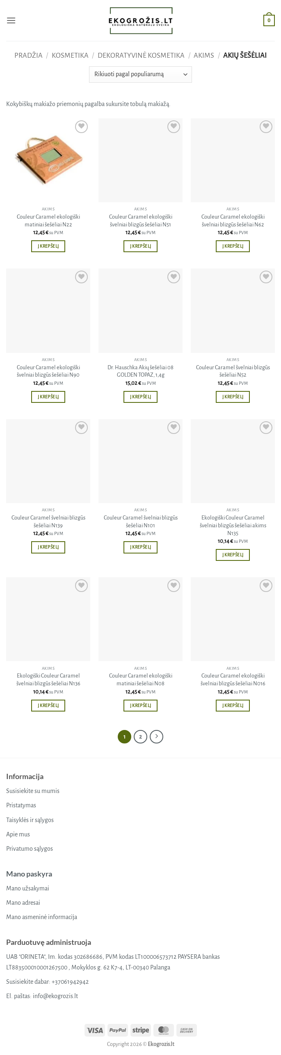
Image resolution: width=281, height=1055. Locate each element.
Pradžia (28, 55)
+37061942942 (70, 981)
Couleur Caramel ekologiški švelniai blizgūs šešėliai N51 (140, 221)
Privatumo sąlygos (29, 848)
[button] (11, 20)
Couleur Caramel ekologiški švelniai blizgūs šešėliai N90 (48, 371)
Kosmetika (70, 55)
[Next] (157, 737)
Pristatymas (21, 805)
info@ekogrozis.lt (55, 996)
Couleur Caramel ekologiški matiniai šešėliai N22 (48, 221)
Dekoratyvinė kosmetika (141, 55)
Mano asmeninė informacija (41, 917)
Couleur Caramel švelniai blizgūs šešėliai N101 (141, 522)
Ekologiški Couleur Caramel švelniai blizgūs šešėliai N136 (48, 680)
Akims (204, 55)
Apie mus (18, 834)
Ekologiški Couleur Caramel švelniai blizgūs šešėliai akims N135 (233, 525)
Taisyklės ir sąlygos (30, 820)
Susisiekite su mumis (32, 791)
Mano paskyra (29, 873)
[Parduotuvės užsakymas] (140, 74)
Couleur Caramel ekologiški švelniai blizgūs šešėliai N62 (233, 221)
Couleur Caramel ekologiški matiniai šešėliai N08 (140, 680)
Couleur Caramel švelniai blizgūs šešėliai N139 (48, 522)
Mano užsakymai (27, 888)
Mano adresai (23, 902)
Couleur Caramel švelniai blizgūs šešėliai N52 (233, 371)
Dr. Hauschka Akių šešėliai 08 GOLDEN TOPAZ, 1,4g (140, 371)
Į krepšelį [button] (48, 246)
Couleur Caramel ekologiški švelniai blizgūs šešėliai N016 (233, 680)
